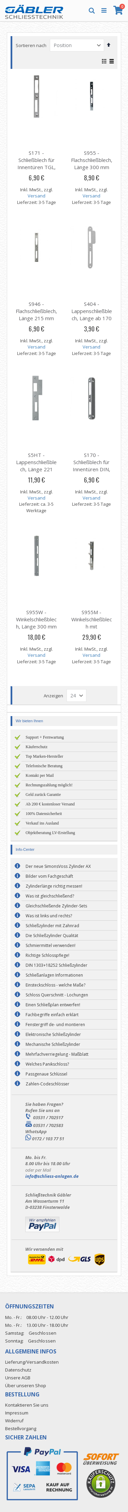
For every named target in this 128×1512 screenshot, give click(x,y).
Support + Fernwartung (45, 737)
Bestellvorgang (20, 1428)
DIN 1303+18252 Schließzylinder (56, 965)
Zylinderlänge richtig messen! (54, 886)
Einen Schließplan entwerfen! (53, 1005)
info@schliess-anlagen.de (52, 1176)
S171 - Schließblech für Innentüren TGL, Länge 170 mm (36, 163)
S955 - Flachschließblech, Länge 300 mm (91, 160)
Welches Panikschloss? (47, 1064)
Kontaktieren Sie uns (26, 1405)
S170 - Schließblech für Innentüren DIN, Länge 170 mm (91, 465)
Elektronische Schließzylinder (53, 1034)
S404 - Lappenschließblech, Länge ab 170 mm (91, 314)
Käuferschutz (36, 746)
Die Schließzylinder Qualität (52, 935)
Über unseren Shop (25, 1385)
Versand (36, 196)
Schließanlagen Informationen (54, 975)
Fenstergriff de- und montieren (55, 1024)
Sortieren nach (31, 45)
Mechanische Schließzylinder (53, 1044)
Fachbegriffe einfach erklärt (52, 1015)
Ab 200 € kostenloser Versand (50, 804)
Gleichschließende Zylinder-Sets (56, 906)
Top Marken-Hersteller (44, 756)
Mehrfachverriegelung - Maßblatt (57, 1054)
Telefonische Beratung (44, 766)
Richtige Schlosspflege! (47, 955)
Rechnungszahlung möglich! (49, 785)
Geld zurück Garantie (43, 794)
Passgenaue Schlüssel (46, 1074)
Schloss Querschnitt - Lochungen (57, 995)
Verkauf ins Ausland (42, 823)
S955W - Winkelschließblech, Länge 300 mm (36, 619)
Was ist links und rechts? (49, 916)
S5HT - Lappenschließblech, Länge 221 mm (36, 465)
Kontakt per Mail (40, 775)
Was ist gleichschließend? (50, 896)
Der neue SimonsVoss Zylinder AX (58, 866)
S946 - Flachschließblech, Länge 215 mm (36, 311)
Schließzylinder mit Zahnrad (52, 926)
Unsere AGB (17, 1378)
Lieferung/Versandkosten (32, 1362)
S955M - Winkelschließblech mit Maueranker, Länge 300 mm (91, 626)
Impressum (16, 1413)
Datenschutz (18, 1370)
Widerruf (14, 1421)
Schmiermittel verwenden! (50, 945)
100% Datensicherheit (44, 813)
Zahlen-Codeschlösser (47, 1084)
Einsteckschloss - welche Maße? (55, 985)
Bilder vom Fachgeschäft (49, 876)
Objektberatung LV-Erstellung (50, 832)
